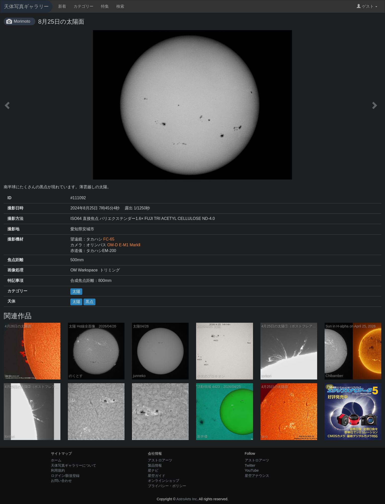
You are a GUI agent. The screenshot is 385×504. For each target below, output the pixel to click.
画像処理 (15, 270)
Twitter (250, 465)
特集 (105, 6)
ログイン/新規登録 (65, 476)
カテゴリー (83, 6)
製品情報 (155, 465)
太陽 (76, 291)
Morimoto (22, 21)
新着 (62, 6)
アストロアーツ (160, 460)
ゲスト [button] (367, 6)
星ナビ (153, 470)
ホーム (56, 460)
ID (9, 198)
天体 (11, 301)
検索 (120, 6)
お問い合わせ (61, 481)
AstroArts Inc (186, 499)
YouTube (252, 470)
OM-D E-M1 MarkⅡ (123, 245)
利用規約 (58, 470)
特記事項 (15, 280)
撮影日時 (15, 208)
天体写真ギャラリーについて (73, 465)
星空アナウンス (257, 476)
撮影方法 (15, 218)
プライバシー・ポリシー (167, 486)
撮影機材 (15, 239)
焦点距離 (15, 260)
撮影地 (13, 229)
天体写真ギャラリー (26, 6)
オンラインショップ (163, 481)
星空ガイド (156, 476)
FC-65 (108, 239)
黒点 (89, 302)
